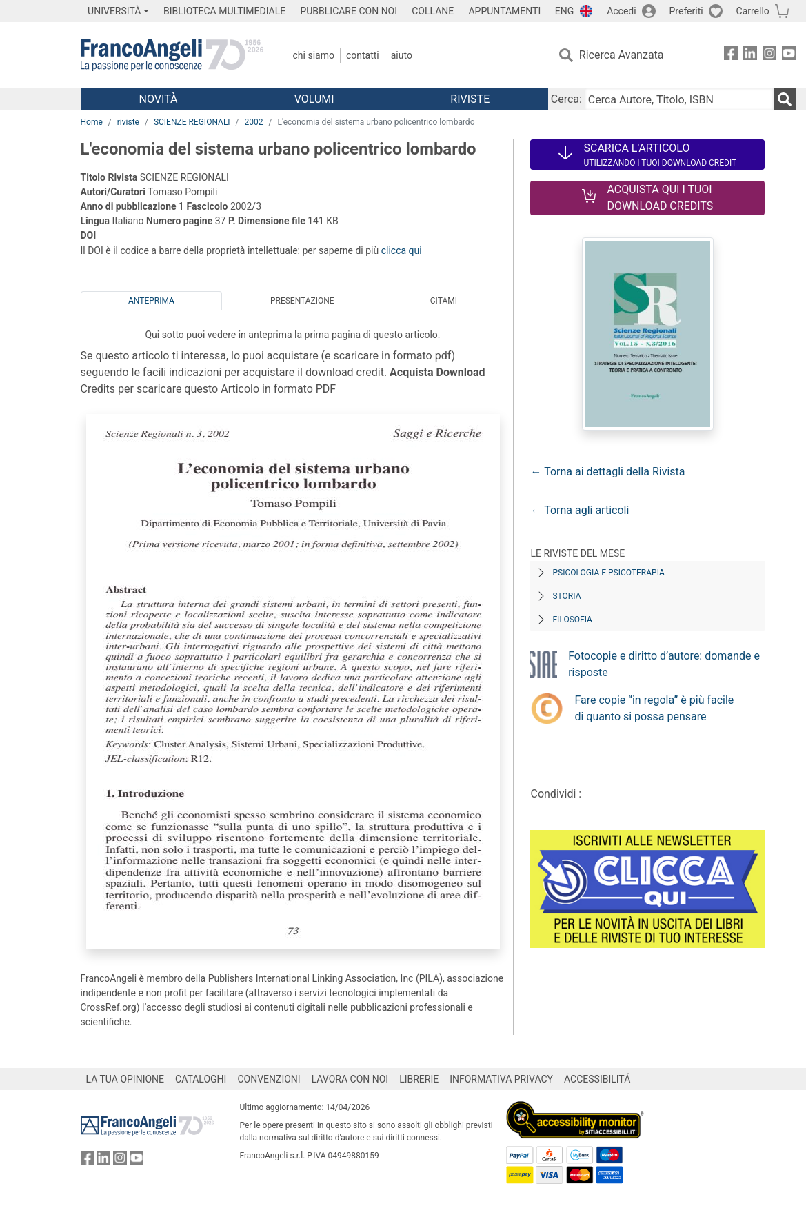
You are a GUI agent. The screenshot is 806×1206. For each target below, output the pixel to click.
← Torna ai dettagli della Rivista (607, 471)
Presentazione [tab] (302, 301)
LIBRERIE (419, 1079)
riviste (128, 122)
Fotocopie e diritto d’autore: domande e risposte (664, 664)
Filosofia (572, 619)
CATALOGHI (200, 1079)
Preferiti (686, 11)
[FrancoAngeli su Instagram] (769, 55)
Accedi (621, 11)
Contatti (362, 55)
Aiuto (401, 55)
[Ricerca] (785, 99)
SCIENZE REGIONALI (192, 122)
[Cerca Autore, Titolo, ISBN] (679, 99)
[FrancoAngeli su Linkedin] (750, 55)
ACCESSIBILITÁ (597, 1079)
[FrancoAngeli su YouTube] (789, 55)
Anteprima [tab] (151, 301)
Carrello (752, 11)
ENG (564, 11)
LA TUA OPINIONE (125, 1079)
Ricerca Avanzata (621, 54)
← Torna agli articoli (579, 510)
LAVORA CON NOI (350, 1079)
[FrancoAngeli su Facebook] (731, 55)
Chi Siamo (313, 55)
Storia (566, 596)
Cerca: (566, 99)
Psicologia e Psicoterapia (608, 572)
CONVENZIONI (268, 1079)
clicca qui (401, 250)
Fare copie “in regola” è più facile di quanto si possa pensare (654, 708)
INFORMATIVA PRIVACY (501, 1079)
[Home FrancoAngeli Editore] (172, 55)
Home (92, 122)
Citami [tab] (443, 301)
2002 (254, 122)
